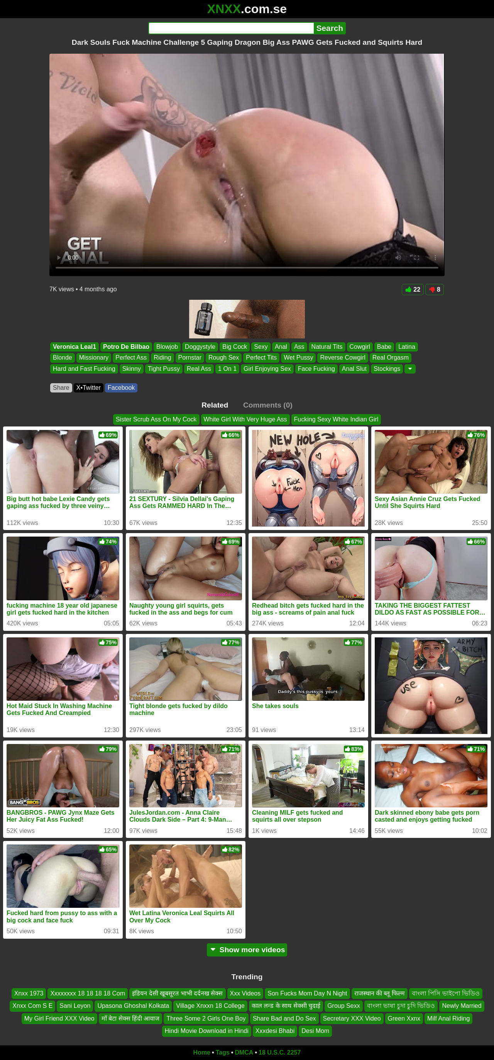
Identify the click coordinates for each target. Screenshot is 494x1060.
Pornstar (189, 358)
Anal (281, 346)
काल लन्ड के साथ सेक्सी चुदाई (286, 1005)
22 (412, 289)
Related (214, 405)
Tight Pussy (164, 368)
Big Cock (234, 346)
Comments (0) (268, 405)
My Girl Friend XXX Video (59, 1018)
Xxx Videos (245, 993)
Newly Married (461, 1005)
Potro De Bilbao (126, 346)
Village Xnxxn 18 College (210, 1005)
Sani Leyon (74, 1005)
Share (61, 387)
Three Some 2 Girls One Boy (205, 1018)
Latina (406, 346)
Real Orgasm (390, 358)
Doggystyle (200, 346)
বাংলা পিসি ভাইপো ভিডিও (446, 993)
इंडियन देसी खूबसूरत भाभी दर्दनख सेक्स (177, 993)
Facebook (121, 387)
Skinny (131, 368)
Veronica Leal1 (74, 346)
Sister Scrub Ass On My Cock (156, 419)
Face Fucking (316, 368)
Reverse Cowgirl (342, 358)
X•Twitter (88, 387)
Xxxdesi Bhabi (274, 1031)
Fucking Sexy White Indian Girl (336, 419)
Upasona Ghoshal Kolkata (133, 1005)
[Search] (231, 28)
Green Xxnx (404, 1018)
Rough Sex (223, 358)
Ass (299, 346)
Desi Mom (315, 1031)
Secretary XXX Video (352, 1018)
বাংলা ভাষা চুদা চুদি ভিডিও (401, 1005)
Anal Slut (354, 368)
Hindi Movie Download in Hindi (207, 1031)
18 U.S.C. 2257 (280, 1052)
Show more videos (247, 950)
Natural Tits (327, 346)
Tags (223, 1052)
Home (201, 1052)
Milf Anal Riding (448, 1018)
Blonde (62, 358)
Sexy (261, 346)
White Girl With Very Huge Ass (245, 419)
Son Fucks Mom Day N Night (307, 993)
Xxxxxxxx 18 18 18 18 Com (87, 993)
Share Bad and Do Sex (284, 1018)
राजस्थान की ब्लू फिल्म (379, 993)
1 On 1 (227, 368)
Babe (384, 346)
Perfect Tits (261, 358)
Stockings (387, 368)
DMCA (244, 1052)
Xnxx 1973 (29, 993)
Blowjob (167, 346)
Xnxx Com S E (32, 1005)
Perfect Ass (131, 358)
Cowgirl (360, 346)
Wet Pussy (298, 358)
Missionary (93, 358)
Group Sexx (343, 1005)
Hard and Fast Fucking (84, 368)
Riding (162, 358)
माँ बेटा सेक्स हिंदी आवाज (131, 1018)
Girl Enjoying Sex (267, 368)
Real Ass (199, 368)
